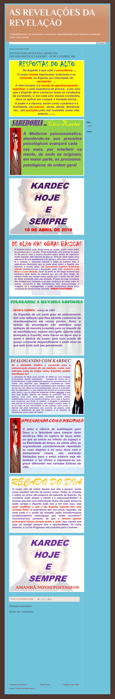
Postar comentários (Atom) (25, 688)
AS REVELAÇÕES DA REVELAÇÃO (52, 17)
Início (90, 126)
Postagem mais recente (18, 685)
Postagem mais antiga (71, 685)
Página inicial (45, 685)
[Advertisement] (44, 673)
